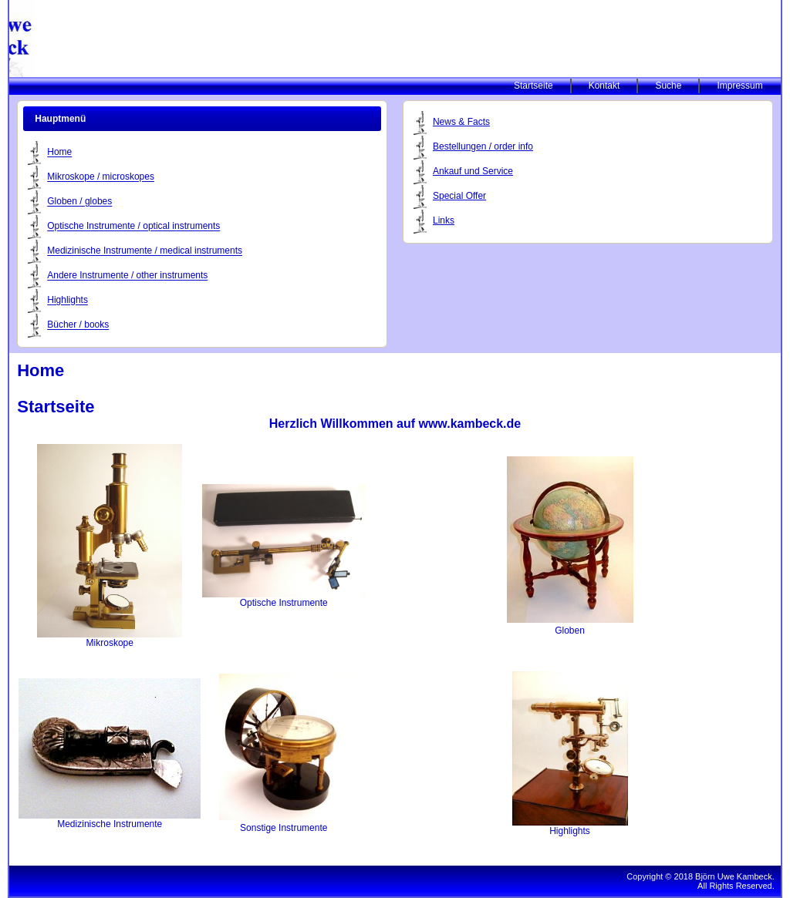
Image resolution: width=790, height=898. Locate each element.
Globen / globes (79, 202)
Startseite (533, 85)
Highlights (67, 300)
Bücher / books (78, 325)
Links (443, 220)
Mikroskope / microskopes (100, 177)
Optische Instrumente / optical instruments (133, 226)
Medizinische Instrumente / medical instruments (144, 251)
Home (59, 152)
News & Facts (461, 121)
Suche (668, 85)
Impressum (739, 85)
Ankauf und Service (473, 171)
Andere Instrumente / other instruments (127, 276)
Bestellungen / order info (483, 146)
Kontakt (604, 85)
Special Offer (459, 195)
